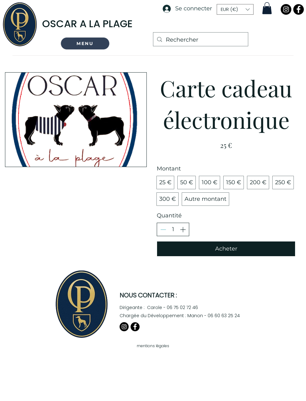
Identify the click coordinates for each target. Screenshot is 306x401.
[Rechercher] (200, 40)
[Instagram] (286, 9)
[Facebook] (298, 9)
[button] (85, 43)
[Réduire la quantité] (163, 229)
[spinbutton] (173, 229)
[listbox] (235, 9)
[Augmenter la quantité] (183, 229)
